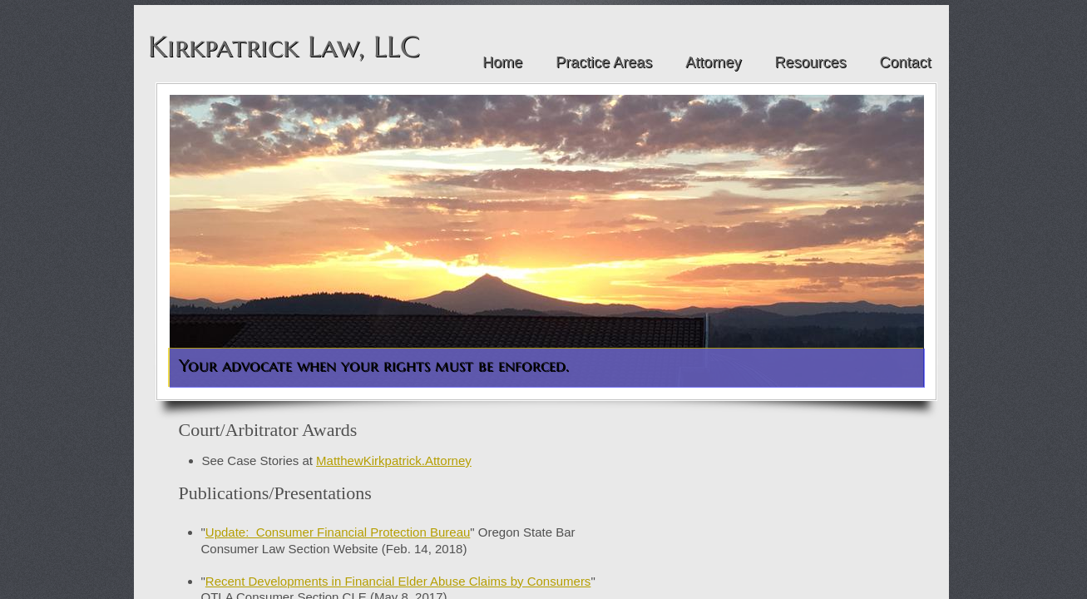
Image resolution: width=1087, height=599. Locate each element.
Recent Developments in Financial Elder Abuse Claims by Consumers (398, 581)
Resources (810, 62)
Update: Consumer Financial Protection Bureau (338, 532)
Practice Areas (604, 62)
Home (502, 62)
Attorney (713, 62)
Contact (905, 62)
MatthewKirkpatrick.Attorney (394, 460)
